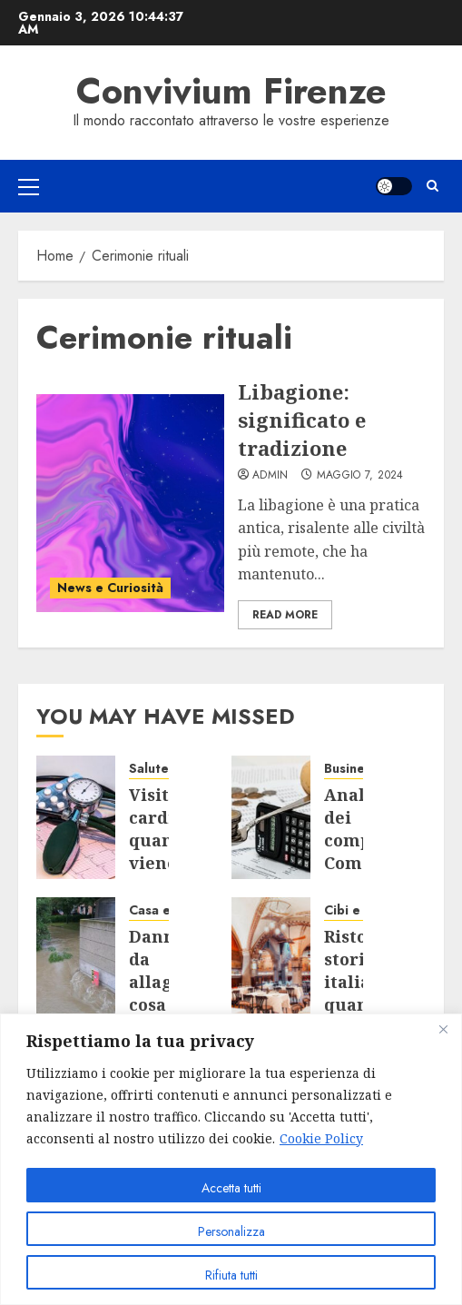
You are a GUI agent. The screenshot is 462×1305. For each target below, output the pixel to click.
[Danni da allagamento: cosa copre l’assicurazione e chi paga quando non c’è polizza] (75, 959)
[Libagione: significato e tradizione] (130, 503)
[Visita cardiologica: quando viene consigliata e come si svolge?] (75, 817)
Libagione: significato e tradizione (302, 419)
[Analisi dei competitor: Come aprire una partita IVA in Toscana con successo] (270, 817)
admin (270, 476)
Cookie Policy (321, 1138)
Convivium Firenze (231, 90)
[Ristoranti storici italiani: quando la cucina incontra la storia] (270, 959)
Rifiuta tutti (231, 1275)
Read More (285, 615)
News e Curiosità (110, 587)
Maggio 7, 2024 (360, 476)
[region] (231, 1159)
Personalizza (231, 1231)
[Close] (443, 1029)
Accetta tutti (231, 1188)
